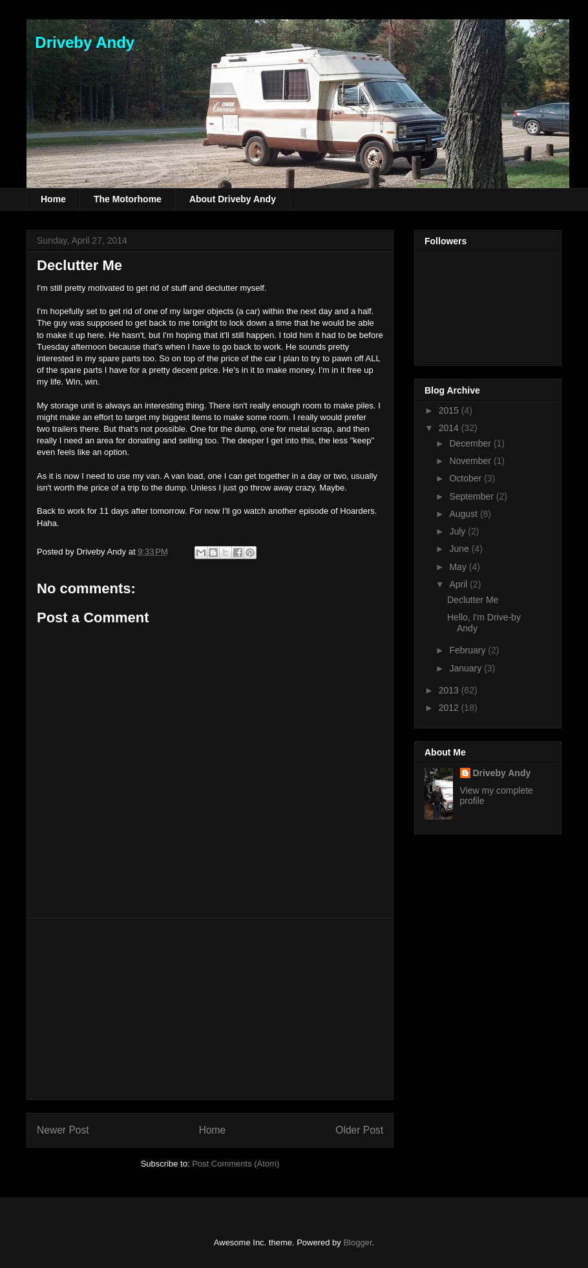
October (466, 478)
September (472, 496)
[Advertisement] (210, 1009)
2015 (450, 410)
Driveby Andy (80, 42)
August (464, 514)
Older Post (359, 1130)
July (458, 531)
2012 (450, 708)
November (471, 461)
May (458, 567)
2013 (450, 690)
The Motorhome (128, 199)
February (468, 650)
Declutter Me (79, 265)
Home (53, 199)
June (460, 549)
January (466, 668)
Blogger (357, 1242)
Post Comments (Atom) (235, 1163)
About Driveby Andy (232, 199)
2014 (450, 428)
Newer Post (63, 1130)
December (471, 443)
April (459, 584)
